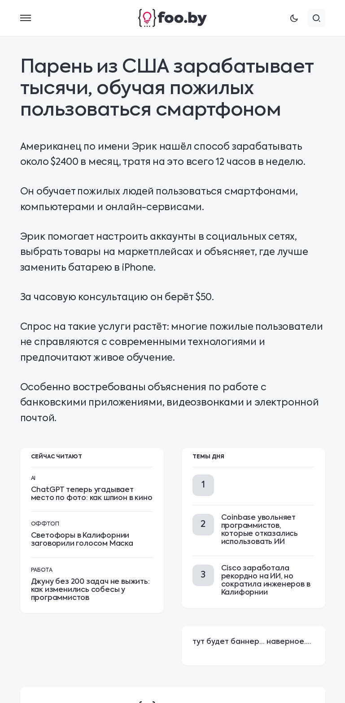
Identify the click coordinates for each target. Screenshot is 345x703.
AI (33, 478)
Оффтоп (45, 524)
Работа (41, 570)
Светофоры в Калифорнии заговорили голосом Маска (82, 540)
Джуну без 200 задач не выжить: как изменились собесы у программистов (90, 590)
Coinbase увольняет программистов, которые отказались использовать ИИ (259, 530)
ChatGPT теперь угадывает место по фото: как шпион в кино (92, 494)
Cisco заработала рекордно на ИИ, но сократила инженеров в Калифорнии (265, 581)
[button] (25, 18)
